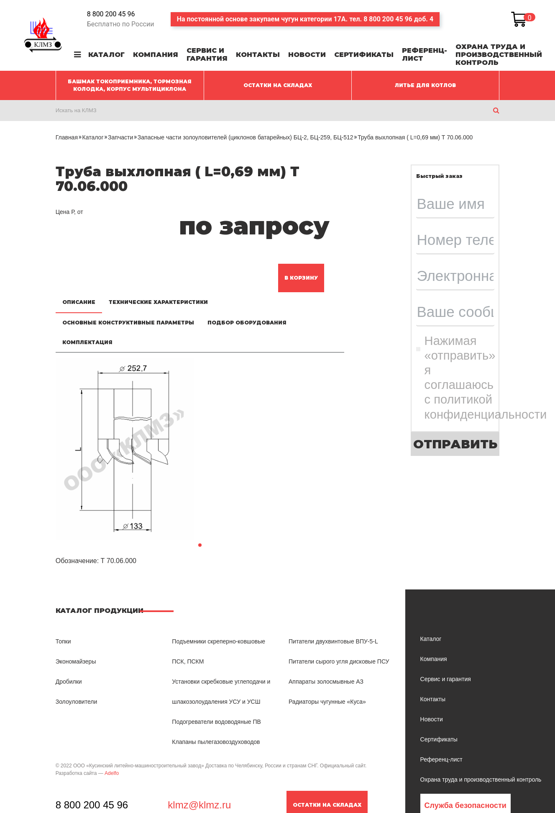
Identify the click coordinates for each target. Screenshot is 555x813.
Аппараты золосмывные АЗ (326, 681)
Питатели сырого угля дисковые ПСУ (339, 661)
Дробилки (69, 681)
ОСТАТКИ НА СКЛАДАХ (277, 85)
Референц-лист (424, 54)
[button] (200, 545)
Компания (155, 55)
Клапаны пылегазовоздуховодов (216, 741)
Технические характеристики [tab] (158, 302)
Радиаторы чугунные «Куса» (327, 701)
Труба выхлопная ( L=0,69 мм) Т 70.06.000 (415, 137)
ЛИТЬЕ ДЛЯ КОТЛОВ (425, 85)
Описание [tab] (78, 302)
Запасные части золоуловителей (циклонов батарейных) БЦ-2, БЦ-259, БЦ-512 (245, 137)
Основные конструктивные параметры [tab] (128, 322)
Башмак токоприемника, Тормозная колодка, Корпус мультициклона (130, 85)
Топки (63, 641)
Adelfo (112, 773)
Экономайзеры (76, 661)
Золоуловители (76, 701)
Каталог (106, 55)
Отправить (455, 444)
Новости (307, 55)
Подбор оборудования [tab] (246, 322)
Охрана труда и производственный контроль (498, 55)
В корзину (301, 278)
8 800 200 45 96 (111, 14)
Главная (67, 137)
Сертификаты (364, 55)
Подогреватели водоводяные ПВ (216, 721)
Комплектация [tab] (87, 342)
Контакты (258, 55)
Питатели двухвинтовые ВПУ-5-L (333, 641)
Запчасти (120, 137)
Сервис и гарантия (207, 54)
